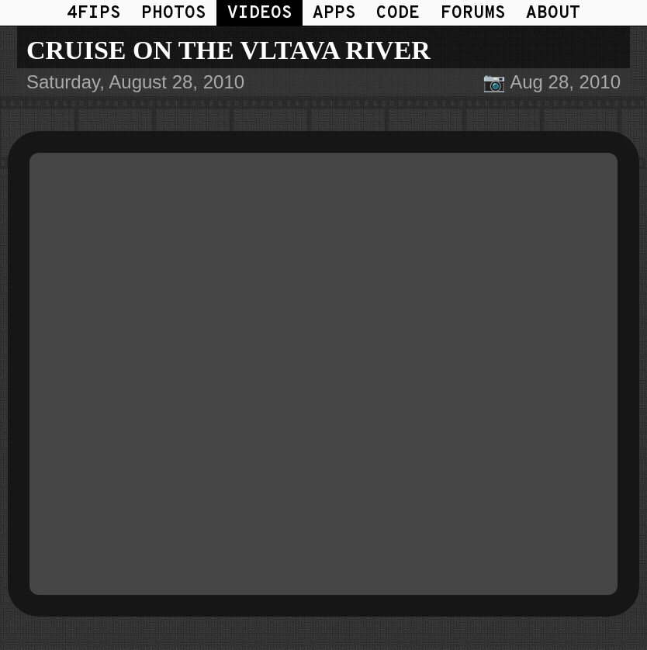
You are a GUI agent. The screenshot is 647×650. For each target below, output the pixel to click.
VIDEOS (259, 13)
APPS (334, 13)
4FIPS (94, 13)
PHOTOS (173, 13)
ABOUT (553, 13)
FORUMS (473, 13)
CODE (398, 13)
